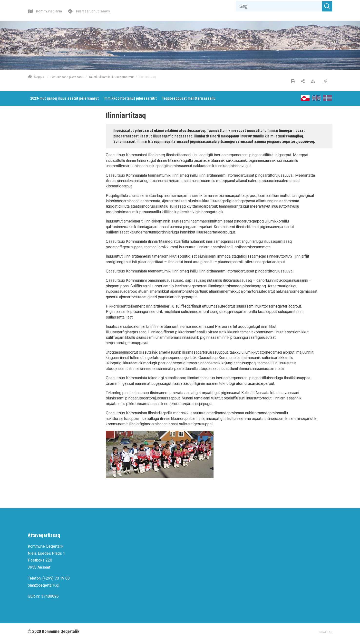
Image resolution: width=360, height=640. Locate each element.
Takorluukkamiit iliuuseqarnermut (111, 76)
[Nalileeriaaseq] (314, 81)
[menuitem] (64, 98)
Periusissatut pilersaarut (67, 76)
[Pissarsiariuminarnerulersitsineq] (326, 81)
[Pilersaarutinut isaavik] (89, 10)
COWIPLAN (325, 632)
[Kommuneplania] (44, 10)
